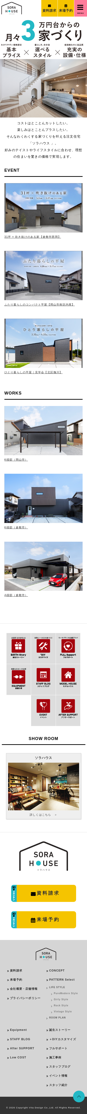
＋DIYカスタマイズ (62, 1039)
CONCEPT (57, 970)
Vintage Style (63, 1011)
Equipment (18, 1030)
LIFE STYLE (57, 987)
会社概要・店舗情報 (24, 988)
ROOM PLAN (57, 1017)
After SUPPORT (22, 1048)
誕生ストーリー (60, 1030)
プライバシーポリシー (25, 998)
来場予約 (16, 979)
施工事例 (55, 1057)
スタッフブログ (60, 1066)
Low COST (18, 1057)
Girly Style (61, 999)
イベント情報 (58, 1075)
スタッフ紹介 (58, 1085)
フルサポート (58, 1048)
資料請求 (16, 970)
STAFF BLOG (20, 1039)
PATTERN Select (62, 979)
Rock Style (61, 1005)
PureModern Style (66, 993)
